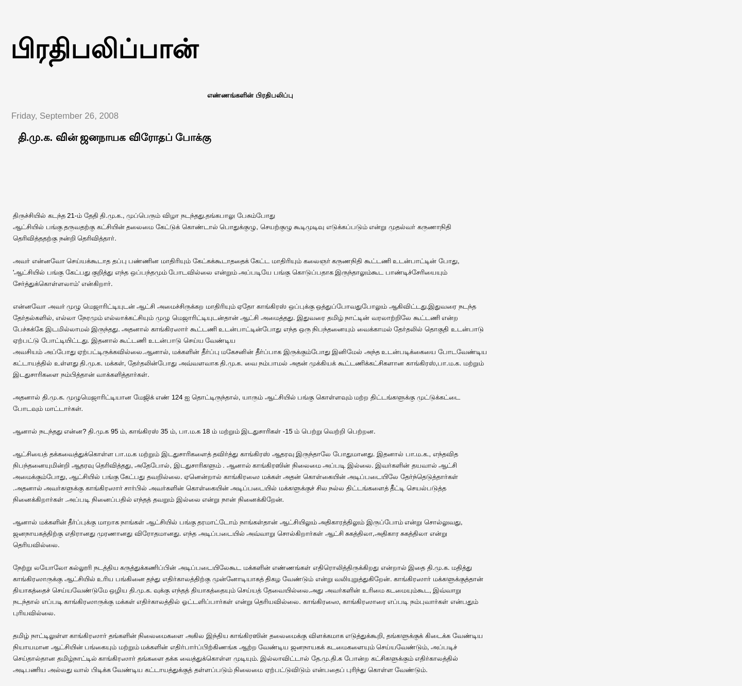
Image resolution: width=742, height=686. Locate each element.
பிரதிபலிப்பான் (104, 49)
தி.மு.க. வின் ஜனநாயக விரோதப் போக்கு (114, 137)
